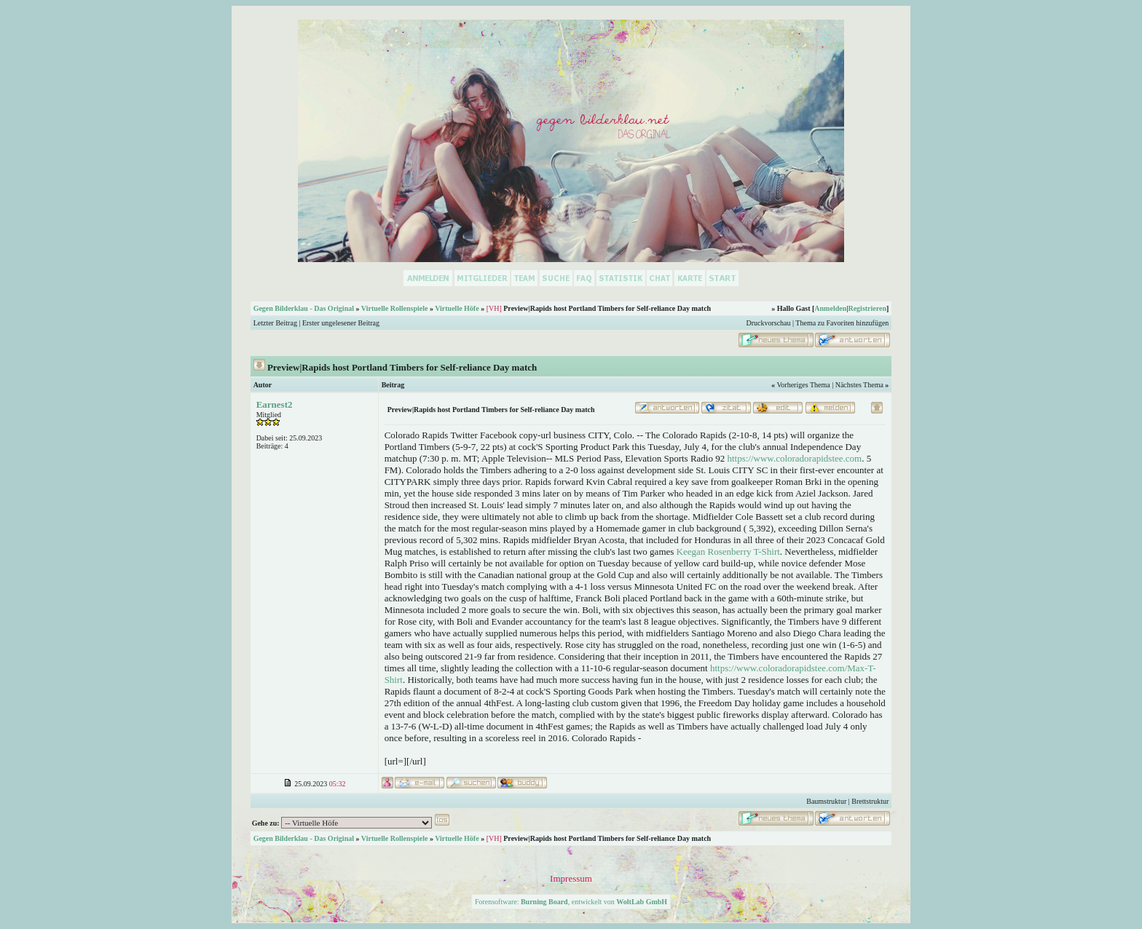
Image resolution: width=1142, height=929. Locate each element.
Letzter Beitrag (275, 323)
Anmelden (830, 308)
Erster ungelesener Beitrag (340, 323)
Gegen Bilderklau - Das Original (303, 308)
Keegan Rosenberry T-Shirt (728, 551)
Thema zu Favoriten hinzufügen (842, 323)
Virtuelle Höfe (457, 308)
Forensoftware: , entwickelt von (571, 902)
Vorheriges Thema (803, 385)
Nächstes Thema (859, 385)
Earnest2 (274, 404)
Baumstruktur (826, 801)
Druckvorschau (768, 323)
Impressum (571, 878)
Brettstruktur (870, 801)
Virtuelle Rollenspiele (394, 308)
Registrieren (867, 308)
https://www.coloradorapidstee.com (794, 458)
